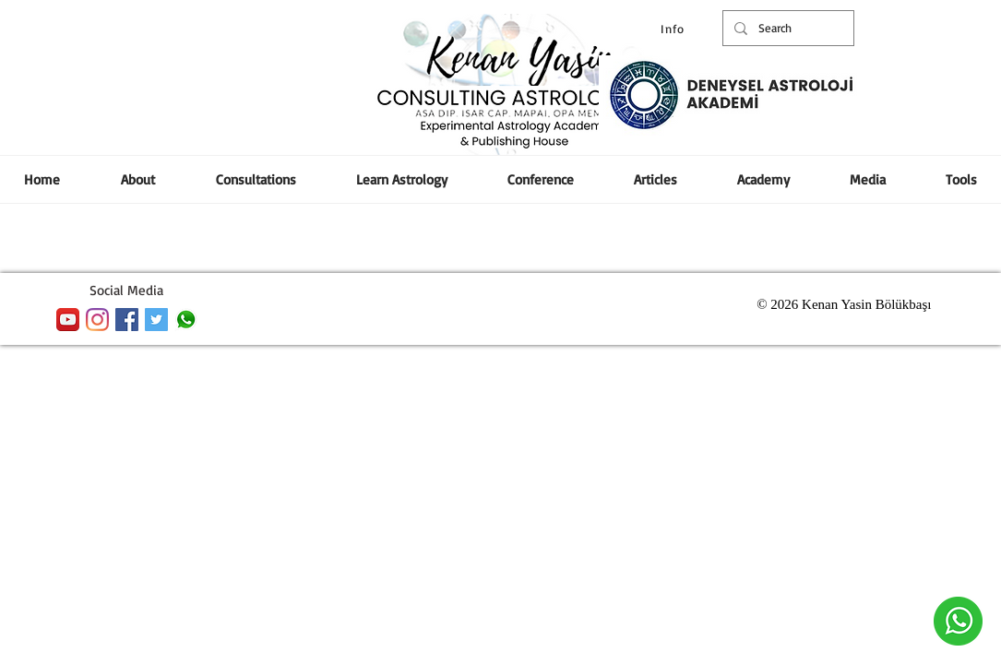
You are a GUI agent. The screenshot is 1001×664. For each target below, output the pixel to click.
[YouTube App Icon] (67, 319)
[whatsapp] (185, 319)
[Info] (675, 28)
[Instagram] (97, 319)
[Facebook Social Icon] (126, 319)
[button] (541, 179)
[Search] (786, 28)
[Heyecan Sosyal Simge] (156, 319)
